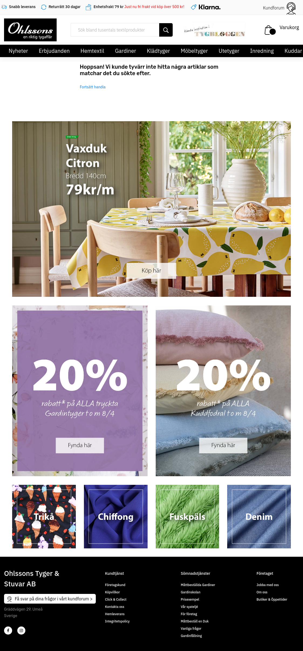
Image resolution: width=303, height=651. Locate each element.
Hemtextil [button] (92, 50)
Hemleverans (114, 614)
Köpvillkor (112, 592)
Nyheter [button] (18, 50)
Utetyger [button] (229, 50)
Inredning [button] (262, 50)
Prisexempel (190, 599)
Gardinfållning (191, 636)
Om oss (262, 592)
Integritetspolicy (117, 621)
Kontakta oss (114, 607)
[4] (21, 630)
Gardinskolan (190, 592)
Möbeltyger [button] (194, 50)
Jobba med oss (268, 585)
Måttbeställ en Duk (195, 621)
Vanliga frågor (191, 628)
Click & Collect (115, 599)
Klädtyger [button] (158, 50)
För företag (189, 614)
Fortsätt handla (93, 87)
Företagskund (115, 585)
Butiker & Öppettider (272, 599)
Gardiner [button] (125, 50)
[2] (8, 630)
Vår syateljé (189, 607)
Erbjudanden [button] (54, 50)
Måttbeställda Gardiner (198, 585)
